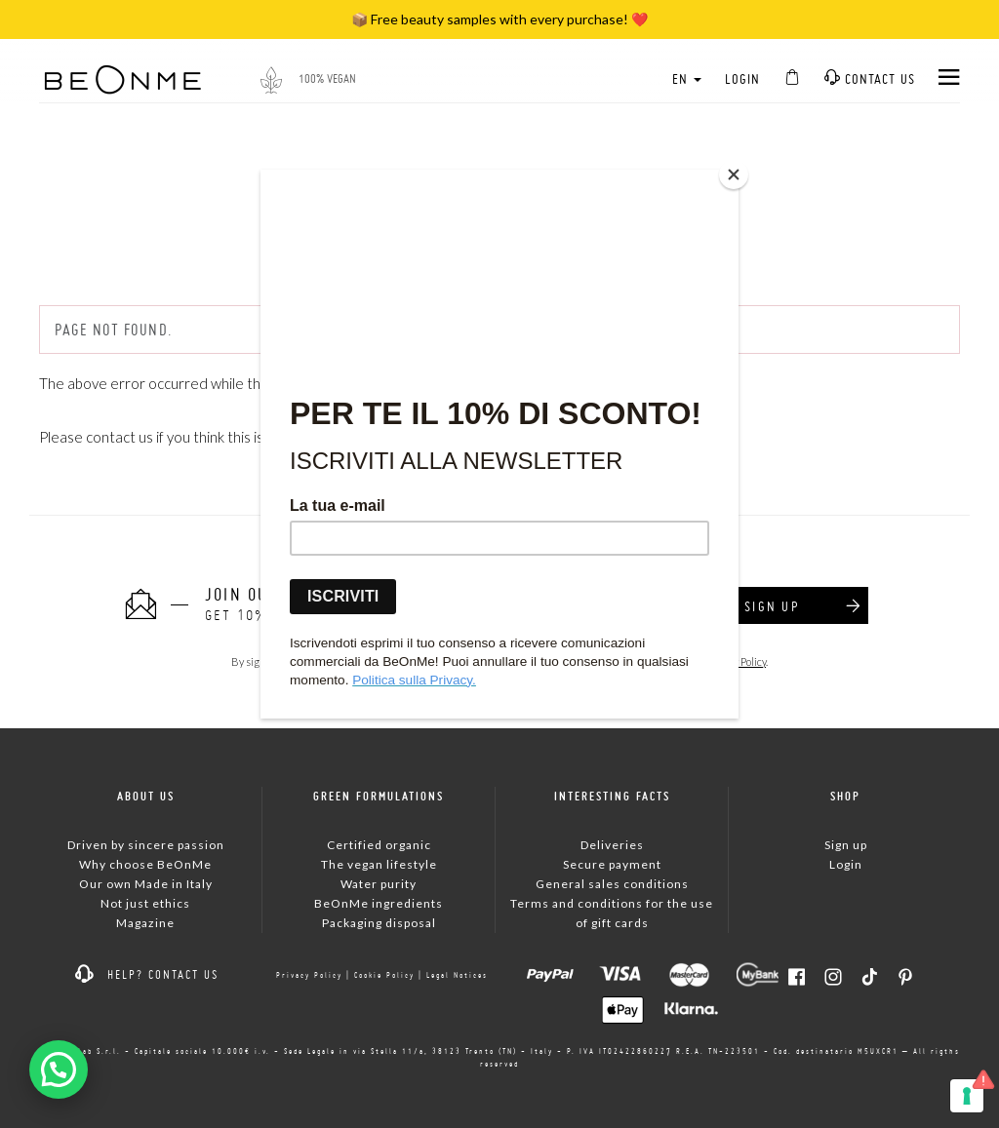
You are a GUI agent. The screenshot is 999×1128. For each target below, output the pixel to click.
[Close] (733, 174)
